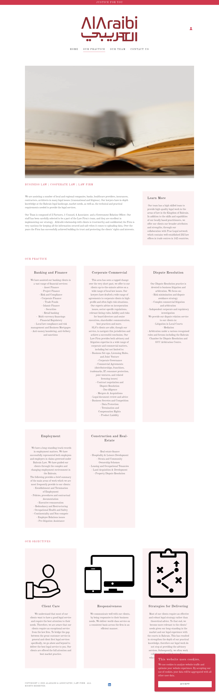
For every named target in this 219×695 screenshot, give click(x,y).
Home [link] (74, 49)
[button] (191, 29)
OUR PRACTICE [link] (94, 49)
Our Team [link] (118, 49)
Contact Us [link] (139, 49)
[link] (109, 28)
